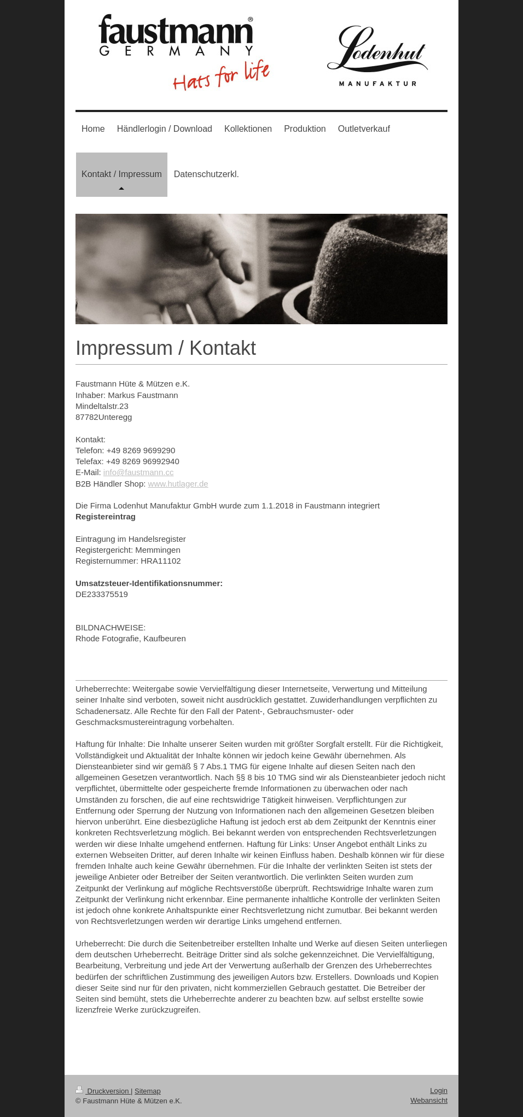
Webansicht (429, 1100)
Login (439, 1090)
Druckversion (103, 1091)
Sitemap (148, 1091)
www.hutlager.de (178, 483)
